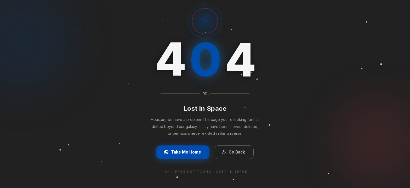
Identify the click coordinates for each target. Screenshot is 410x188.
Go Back (233, 152)
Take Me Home (182, 152)
